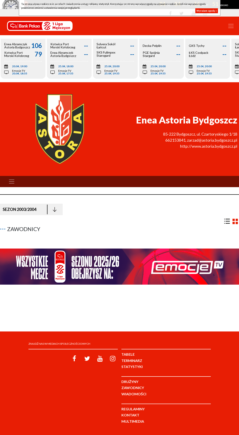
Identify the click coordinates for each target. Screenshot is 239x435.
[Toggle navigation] (231, 26)
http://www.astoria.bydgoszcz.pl (208, 146)
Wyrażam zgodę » (206, 10)
